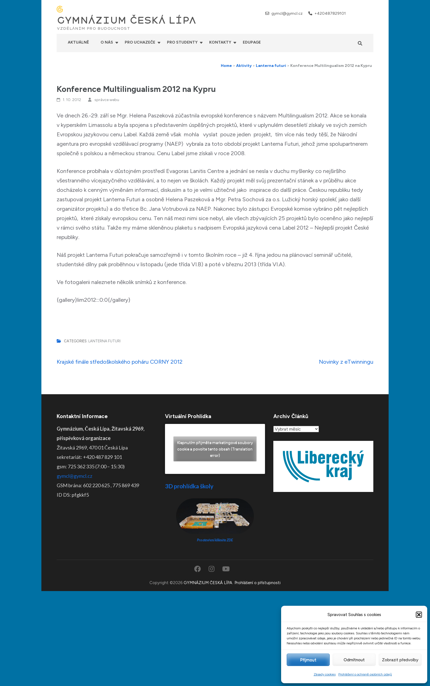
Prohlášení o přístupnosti (257, 582)
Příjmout (308, 659)
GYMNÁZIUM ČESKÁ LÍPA (126, 20)
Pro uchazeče (140, 42)
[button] (419, 614)
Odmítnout (354, 659)
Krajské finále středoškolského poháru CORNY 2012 (119, 361)
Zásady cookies (325, 674)
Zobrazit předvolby (400, 659)
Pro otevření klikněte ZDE (215, 540)
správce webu (106, 99)
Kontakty (220, 42)
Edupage (252, 42)
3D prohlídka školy (189, 486)
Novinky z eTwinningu (346, 361)
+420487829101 (330, 13)
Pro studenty (182, 42)
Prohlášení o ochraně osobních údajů (365, 674)
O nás (107, 42)
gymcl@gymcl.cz (286, 13)
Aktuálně (78, 42)
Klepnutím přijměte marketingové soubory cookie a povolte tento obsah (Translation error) (215, 449)
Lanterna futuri (104, 341)
